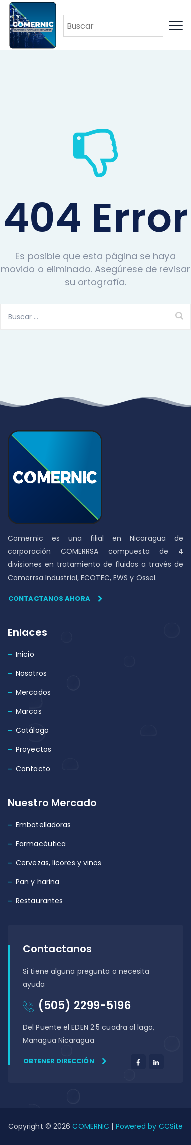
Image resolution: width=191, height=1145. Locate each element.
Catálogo (32, 730)
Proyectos (33, 749)
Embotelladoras (43, 825)
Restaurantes (39, 901)
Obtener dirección (65, 1061)
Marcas (29, 711)
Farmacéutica (41, 844)
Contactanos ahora (55, 598)
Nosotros (31, 673)
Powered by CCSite (148, 1126)
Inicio (25, 654)
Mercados (33, 692)
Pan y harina (37, 882)
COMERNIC (90, 1126)
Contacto (33, 769)
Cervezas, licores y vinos (59, 863)
